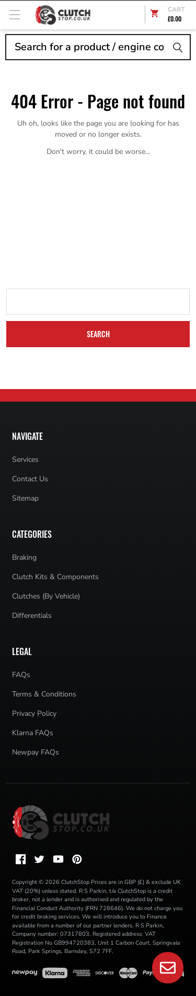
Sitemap (25, 498)
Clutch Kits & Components (55, 577)
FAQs (21, 675)
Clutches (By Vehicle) (46, 596)
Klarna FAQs (32, 733)
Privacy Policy (34, 713)
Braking (24, 557)
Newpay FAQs (35, 752)
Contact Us (30, 479)
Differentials (32, 616)
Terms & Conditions (44, 694)
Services (25, 459)
